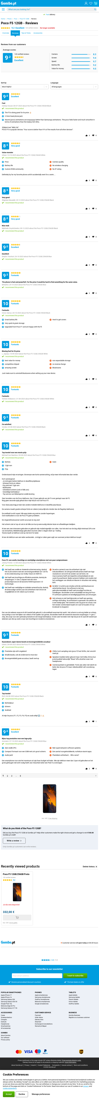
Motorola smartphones (42, 1001)
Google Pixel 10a (6, 1004)
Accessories (6, 1013)
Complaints (56, 1065)
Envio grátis (13, 923)
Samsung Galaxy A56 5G (9, 1001)
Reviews (33, 19)
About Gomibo (5, 1035)
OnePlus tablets (74, 1004)
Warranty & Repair (41, 1026)
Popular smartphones (11, 992)
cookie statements (10, 1088)
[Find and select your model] (51, 9)
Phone (9, 19)
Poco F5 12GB (24, 19)
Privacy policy (5, 1040)
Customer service (43, 1013)
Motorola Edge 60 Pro (8, 1006)
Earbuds (3, 1022)
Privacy (26, 1065)
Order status (39, 1017)
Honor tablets (73, 1001)
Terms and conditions (81, 1065)
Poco (15, 19)
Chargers (4, 1019)
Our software (5, 1037)
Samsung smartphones (42, 997)
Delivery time (39, 1019)
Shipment (38, 1022)
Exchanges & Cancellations (43, 1024)
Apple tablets (73, 995)
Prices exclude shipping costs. (71, 1060)
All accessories (6, 1028)
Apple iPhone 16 (6, 997)
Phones (38, 992)
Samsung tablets (74, 997)
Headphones (5, 1024)
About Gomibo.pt (17, 1065)
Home (3, 19)
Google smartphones (41, 1004)
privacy (86, 1086)
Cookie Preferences (44, 1065)
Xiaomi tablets (73, 999)
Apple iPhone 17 (6, 995)
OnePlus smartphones (42, 999)
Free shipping (52, 818)
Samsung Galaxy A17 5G (9, 1008)
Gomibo (4, 1033)
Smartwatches (5, 1026)
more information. (71, 1062)
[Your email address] (37, 975)
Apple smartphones (41, 995)
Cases (3, 1015)
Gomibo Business (74, 1015)
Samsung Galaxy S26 (8, 999)
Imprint (33, 1065)
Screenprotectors (6, 1017)
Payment (38, 1015)
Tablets (72, 992)
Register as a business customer (79, 1017)
